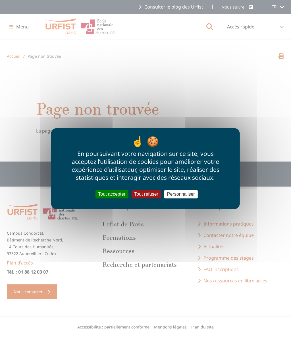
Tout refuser (146, 194)
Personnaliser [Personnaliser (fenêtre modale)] (181, 194)
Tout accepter (111, 194)
